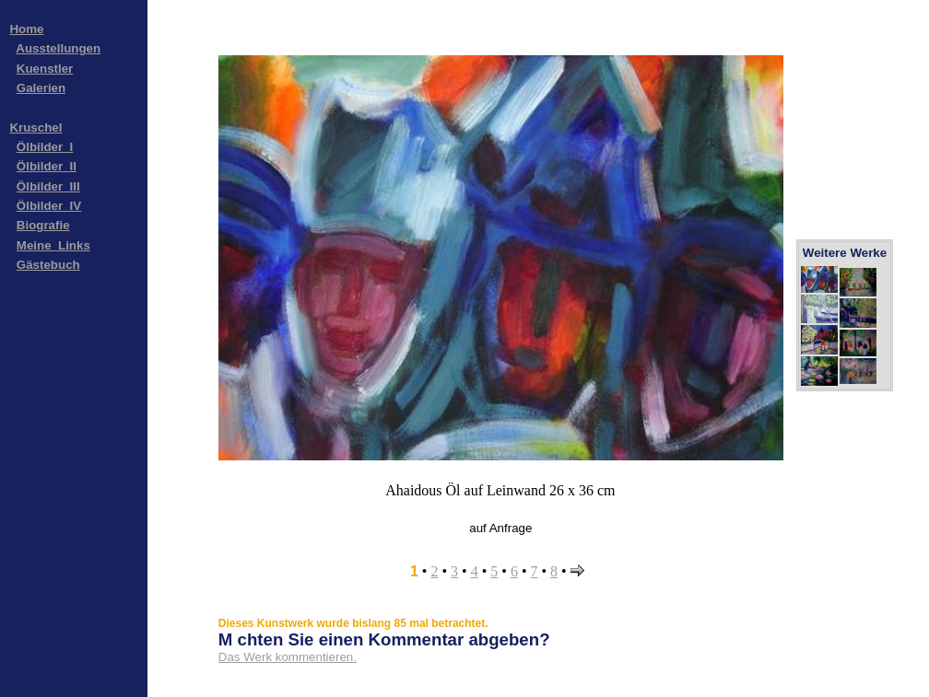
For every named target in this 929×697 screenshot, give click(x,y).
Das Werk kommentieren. (287, 657)
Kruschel (35, 127)
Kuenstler (45, 69)
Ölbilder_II (46, 166)
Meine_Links (53, 245)
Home (26, 29)
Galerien (41, 88)
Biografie (43, 225)
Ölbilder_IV (49, 206)
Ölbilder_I (45, 147)
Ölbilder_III (48, 186)
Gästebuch (48, 265)
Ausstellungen (58, 48)
